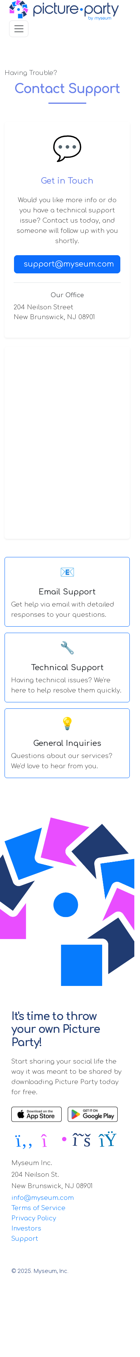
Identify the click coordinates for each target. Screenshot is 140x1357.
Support (24, 1238)
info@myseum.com (42, 1197)
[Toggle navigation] (18, 28)
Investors (26, 1228)
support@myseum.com (68, 264)
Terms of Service (38, 1208)
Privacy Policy (33, 1218)
